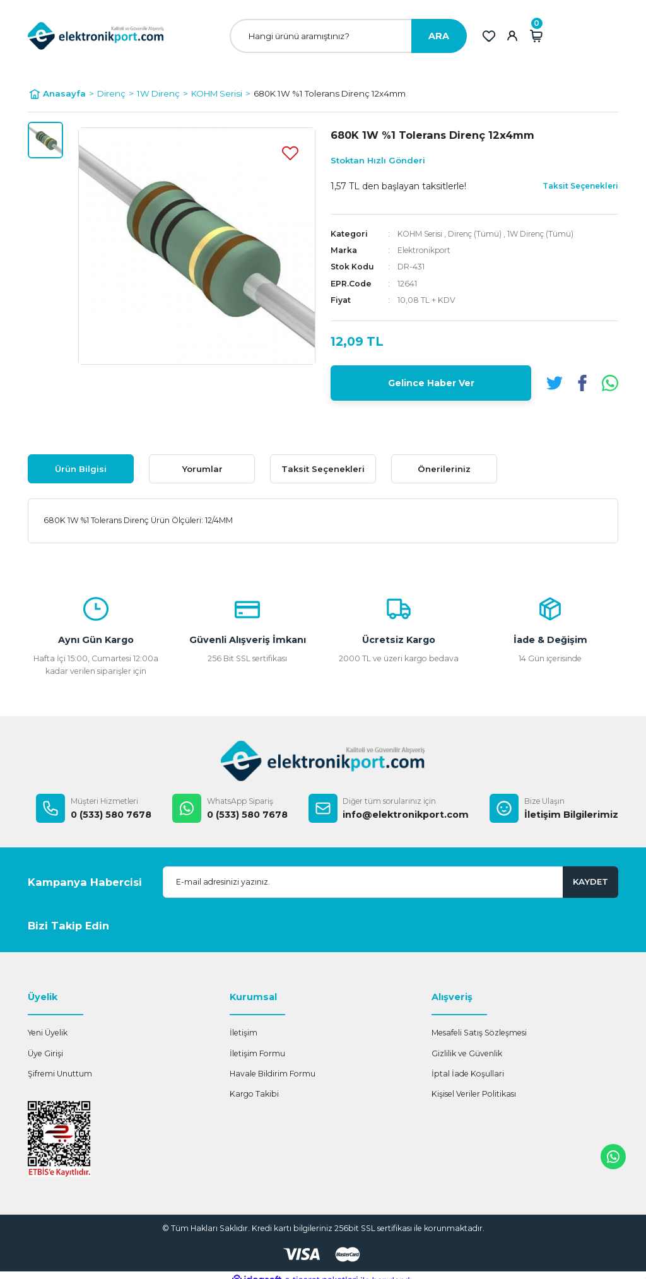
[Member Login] (512, 36)
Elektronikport (425, 250)
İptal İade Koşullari (468, 1073)
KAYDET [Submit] (590, 881)
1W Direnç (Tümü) (544, 234)
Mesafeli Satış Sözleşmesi (479, 1032)
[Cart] (536, 36)
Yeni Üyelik (48, 1032)
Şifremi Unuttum (60, 1073)
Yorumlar (202, 469)
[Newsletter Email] (390, 882)
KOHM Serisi (420, 234)
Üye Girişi (45, 1053)
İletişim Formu (257, 1053)
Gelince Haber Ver (431, 383)
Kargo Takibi (254, 1094)
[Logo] (96, 35)
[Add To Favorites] (290, 153)
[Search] (348, 36)
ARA (438, 36)
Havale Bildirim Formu (272, 1073)
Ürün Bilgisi (81, 469)
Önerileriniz (444, 469)
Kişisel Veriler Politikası (474, 1094)
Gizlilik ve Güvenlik (467, 1053)
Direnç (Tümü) (477, 234)
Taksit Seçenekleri (323, 469)
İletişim (243, 1032)
